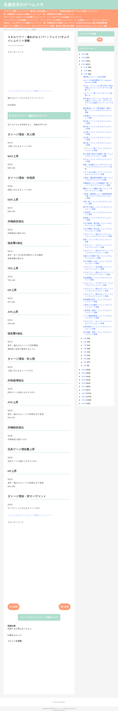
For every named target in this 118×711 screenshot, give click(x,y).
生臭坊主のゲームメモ (24, 4)
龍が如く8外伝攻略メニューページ (44, 11)
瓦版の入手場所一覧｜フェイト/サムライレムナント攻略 (97, 257)
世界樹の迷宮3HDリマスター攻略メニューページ (78, 11)
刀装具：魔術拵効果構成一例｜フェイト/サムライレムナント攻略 (98, 179)
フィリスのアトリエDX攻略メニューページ (64, 17)
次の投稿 (14, 607)
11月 (86, 71)
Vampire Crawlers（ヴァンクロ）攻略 (91, 26)
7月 (85, 345)
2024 (84, 61)
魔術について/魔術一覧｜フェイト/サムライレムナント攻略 (97, 190)
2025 (84, 57)
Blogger (62, 702)
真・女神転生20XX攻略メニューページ (59, 23)
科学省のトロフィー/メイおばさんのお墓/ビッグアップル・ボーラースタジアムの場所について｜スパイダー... (98, 102)
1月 (85, 365)
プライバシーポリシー (101, 20)
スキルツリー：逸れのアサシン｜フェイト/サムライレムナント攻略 (98, 252)
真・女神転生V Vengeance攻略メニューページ (22, 14)
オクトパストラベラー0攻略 (43, 26)
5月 (85, 352)
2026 (84, 54)
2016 (84, 390)
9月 (85, 338)
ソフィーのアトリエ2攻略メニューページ (56, 20)
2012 (84, 403)
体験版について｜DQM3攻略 (94, 77)
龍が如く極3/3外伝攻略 (65, 26)
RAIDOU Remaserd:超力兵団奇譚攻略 (91, 23)
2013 (84, 400)
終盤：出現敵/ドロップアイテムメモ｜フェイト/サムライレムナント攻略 (97, 167)
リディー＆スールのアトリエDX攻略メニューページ (24, 17)
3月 (85, 359)
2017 (84, 386)
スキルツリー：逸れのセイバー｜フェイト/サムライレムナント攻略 (98, 295)
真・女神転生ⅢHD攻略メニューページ (58, 14)
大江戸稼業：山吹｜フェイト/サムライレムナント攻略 (97, 262)
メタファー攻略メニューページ (16, 11)
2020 (84, 376)
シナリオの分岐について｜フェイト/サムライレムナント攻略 (97, 173)
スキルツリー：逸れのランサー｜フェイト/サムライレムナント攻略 (98, 290)
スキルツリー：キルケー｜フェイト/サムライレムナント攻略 (97, 246)
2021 (84, 373)
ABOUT (7, 23)
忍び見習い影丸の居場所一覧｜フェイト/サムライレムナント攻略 (98, 155)
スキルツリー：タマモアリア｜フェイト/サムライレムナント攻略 (98, 284)
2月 (85, 362)
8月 (85, 342)
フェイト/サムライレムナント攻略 (56, 49)
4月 (85, 355)
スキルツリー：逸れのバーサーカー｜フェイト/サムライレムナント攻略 (98, 235)
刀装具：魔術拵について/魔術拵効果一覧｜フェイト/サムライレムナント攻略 (97, 196)
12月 (86, 67)
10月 (86, 74)
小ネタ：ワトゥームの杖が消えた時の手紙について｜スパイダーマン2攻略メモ (98, 88)
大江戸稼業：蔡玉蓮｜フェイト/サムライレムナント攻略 (97, 224)
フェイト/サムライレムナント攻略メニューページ (30, 91)
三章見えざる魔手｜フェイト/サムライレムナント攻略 (97, 306)
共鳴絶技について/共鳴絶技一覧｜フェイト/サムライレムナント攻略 (97, 184)
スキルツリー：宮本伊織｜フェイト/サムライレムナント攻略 (97, 268)
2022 (84, 370)
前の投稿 (65, 607)
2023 (84, 64)
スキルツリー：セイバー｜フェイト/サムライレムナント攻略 (97, 322)
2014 (84, 397)
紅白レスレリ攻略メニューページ (17, 26)
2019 (84, 380)
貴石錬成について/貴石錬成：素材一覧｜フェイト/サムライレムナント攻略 (97, 110)
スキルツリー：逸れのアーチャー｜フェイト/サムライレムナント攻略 (98, 273)
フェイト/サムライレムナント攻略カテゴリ (39, 617)
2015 (84, 393)
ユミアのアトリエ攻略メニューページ (27, 23)
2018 (84, 383)
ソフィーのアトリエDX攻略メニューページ (21, 20)
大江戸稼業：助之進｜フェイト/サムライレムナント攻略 (97, 230)
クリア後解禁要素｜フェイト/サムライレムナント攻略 (97, 317)
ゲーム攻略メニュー (82, 20)
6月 (85, 349)
